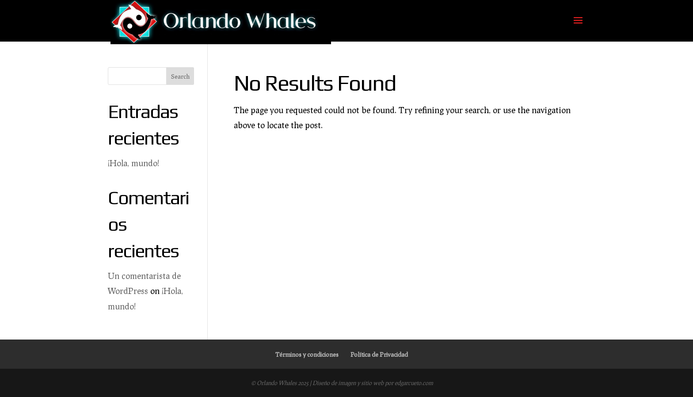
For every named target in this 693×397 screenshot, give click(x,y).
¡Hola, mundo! (133, 163)
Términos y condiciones (307, 354)
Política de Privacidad (379, 354)
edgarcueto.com (414, 382)
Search (180, 76)
